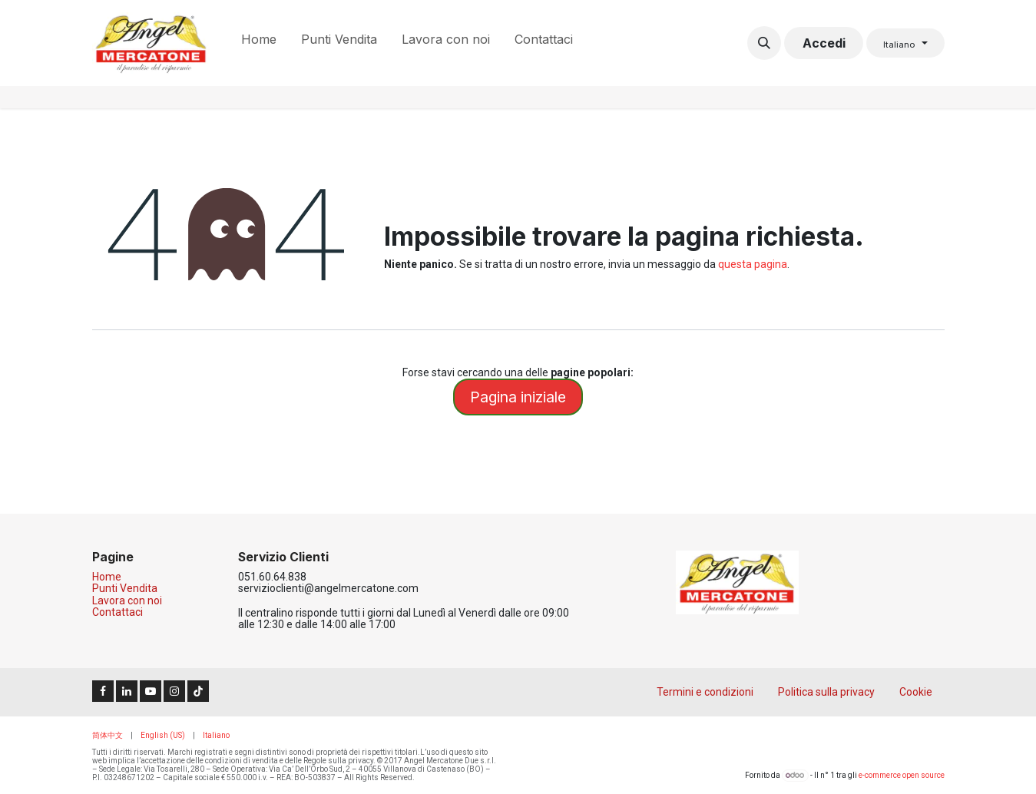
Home (106, 577)
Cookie (915, 692)
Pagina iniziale (518, 397)
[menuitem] (259, 43)
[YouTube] (150, 691)
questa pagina (752, 264)
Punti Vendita (124, 588)
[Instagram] (174, 691)
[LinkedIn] (126, 691)
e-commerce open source (902, 775)
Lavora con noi (127, 600)
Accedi (824, 43)
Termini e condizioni (705, 692)
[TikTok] (198, 691)
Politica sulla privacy (826, 692)
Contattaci (117, 612)
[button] (764, 43)
